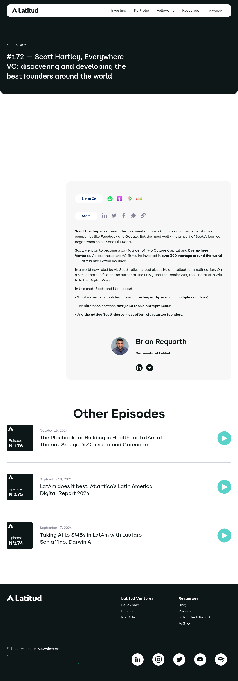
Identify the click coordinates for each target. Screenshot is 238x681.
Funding (128, 611)
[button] (192, 10)
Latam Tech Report (194, 617)
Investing (118, 10)
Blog (182, 605)
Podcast (185, 611)
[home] (25, 10)
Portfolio (141, 10)
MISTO (184, 623)
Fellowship (166, 10)
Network (215, 11)
